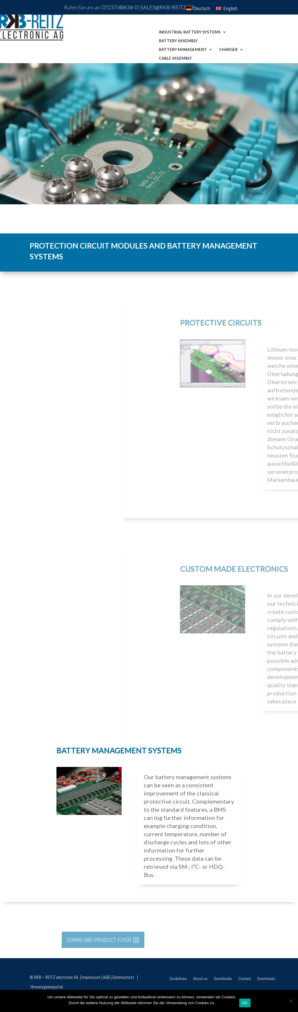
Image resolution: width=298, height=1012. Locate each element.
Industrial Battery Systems (190, 32)
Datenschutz (124, 977)
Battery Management (183, 49)
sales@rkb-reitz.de (168, 7)
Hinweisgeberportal (47, 987)
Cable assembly (175, 58)
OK (245, 1003)
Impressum (91, 977)
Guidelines (178, 978)
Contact (244, 978)
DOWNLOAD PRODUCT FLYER (99, 940)
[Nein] (291, 1001)
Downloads (223, 978)
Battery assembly (178, 41)
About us (200, 978)
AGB (106, 977)
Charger (228, 49)
